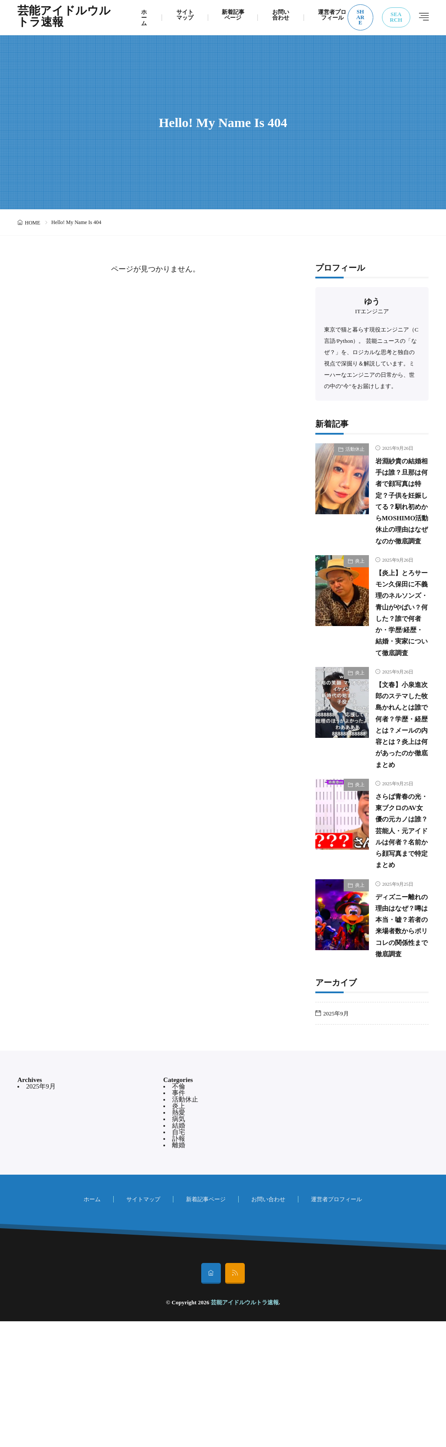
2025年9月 (336, 1138)
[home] (211, 1399)
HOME (32, 223)
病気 (178, 1244)
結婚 (178, 1251)
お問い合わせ (280, 15)
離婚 (178, 1270)
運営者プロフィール (332, 15)
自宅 (178, 1257)
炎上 (360, 595)
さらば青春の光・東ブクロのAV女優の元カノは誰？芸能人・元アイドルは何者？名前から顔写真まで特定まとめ (400, 922)
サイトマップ (184, 15)
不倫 (178, 1212)
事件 (178, 1218)
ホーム (144, 18)
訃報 (178, 1264)
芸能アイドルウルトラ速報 (64, 17)
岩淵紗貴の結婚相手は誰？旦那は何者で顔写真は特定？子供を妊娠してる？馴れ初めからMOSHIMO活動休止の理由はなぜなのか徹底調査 (398, 517)
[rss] (235, 1399)
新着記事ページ (233, 15)
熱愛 (178, 1238)
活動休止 (355, 449)
